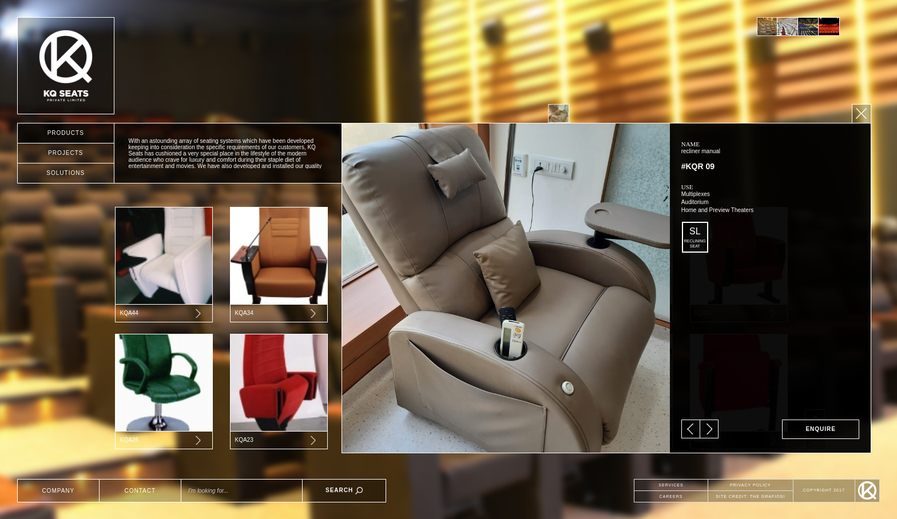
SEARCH (344, 490)
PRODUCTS (65, 133)
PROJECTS (65, 153)
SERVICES (670, 485)
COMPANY (58, 491)
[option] (767, 26)
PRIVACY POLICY (750, 485)
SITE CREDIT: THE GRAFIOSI (750, 496)
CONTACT (140, 491)
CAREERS (671, 496)
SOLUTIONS (65, 173)
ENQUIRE (820, 429)
